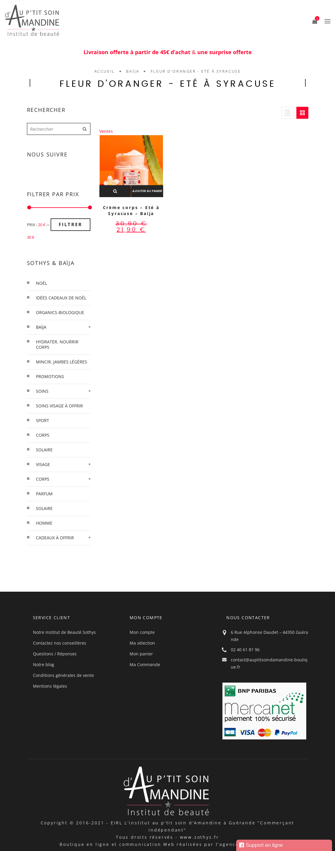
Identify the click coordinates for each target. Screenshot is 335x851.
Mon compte (142, 632)
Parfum (44, 494)
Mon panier (141, 654)
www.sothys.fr (199, 837)
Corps (42, 479)
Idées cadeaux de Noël (61, 298)
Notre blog (43, 664)
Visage (43, 464)
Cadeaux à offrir (55, 538)
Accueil (104, 71)
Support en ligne (261, 845)
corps (42, 435)
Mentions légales (50, 686)
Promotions (50, 376)
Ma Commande (145, 664)
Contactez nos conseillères (59, 643)
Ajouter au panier (147, 191)
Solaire (44, 508)
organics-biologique (60, 312)
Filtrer (70, 224)
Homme (44, 523)
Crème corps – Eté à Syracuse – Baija (131, 210)
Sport (42, 420)
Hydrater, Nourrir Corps (57, 344)
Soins (42, 391)
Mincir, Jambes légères (61, 362)
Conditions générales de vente (63, 675)
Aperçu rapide (115, 191)
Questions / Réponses (55, 654)
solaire (44, 450)
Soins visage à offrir (59, 406)
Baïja (132, 71)
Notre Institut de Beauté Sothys (64, 632)
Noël (41, 283)
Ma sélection (142, 643)
